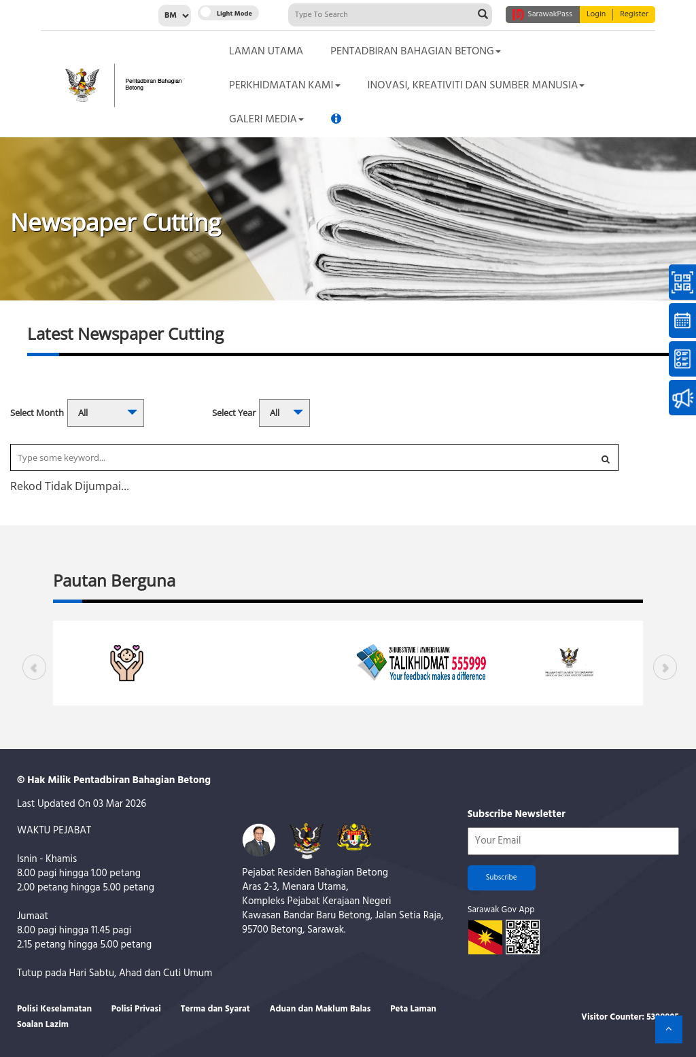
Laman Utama (266, 51)
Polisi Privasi (136, 1009)
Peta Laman (413, 1009)
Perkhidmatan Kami (285, 85)
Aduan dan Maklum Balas (320, 1009)
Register (634, 14)
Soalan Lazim (43, 1025)
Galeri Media (266, 119)
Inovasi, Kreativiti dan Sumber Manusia (476, 85)
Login (596, 14)
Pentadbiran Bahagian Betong (415, 51)
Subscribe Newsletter (517, 814)
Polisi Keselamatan (54, 1009)
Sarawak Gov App (501, 910)
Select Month (37, 412)
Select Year (234, 412)
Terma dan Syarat (215, 1009)
